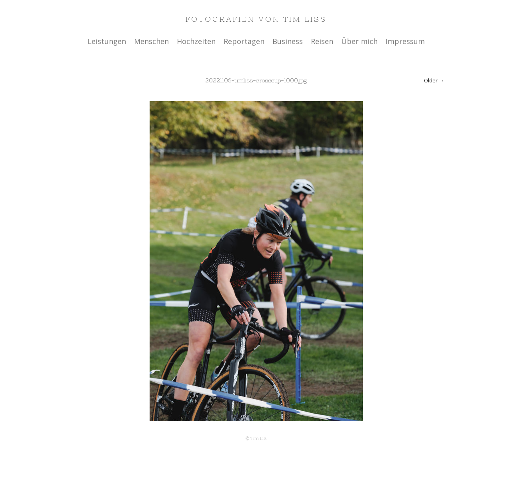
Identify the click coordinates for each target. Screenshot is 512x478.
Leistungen (107, 41)
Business (287, 41)
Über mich (359, 41)
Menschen (151, 41)
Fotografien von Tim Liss (256, 19)
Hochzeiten (196, 41)
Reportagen (244, 41)
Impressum (405, 41)
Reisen (322, 41)
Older (431, 80)
